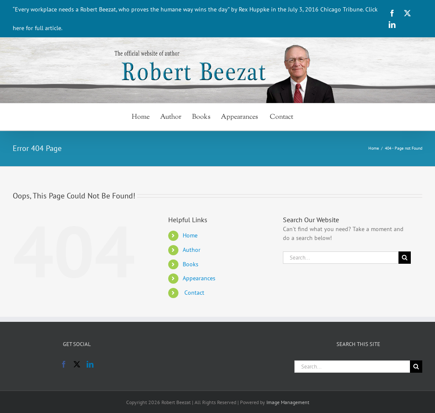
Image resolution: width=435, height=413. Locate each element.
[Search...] (340, 257)
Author (192, 250)
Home (190, 235)
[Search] (404, 257)
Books (190, 264)
